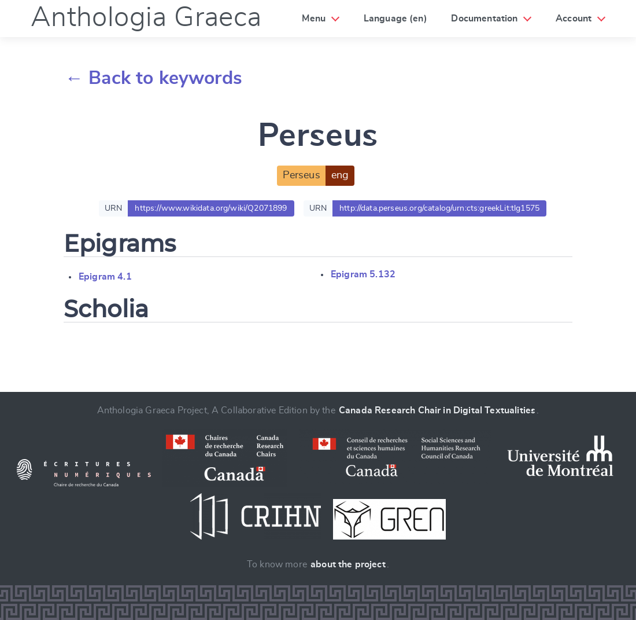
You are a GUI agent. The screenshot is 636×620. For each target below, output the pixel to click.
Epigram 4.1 (105, 276)
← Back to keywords (153, 78)
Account (573, 18)
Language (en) (395, 18)
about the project (348, 564)
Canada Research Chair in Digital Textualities (437, 410)
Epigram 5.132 (363, 274)
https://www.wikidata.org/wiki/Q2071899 (211, 208)
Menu (314, 18)
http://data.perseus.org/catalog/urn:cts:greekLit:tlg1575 (439, 208)
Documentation (484, 18)
